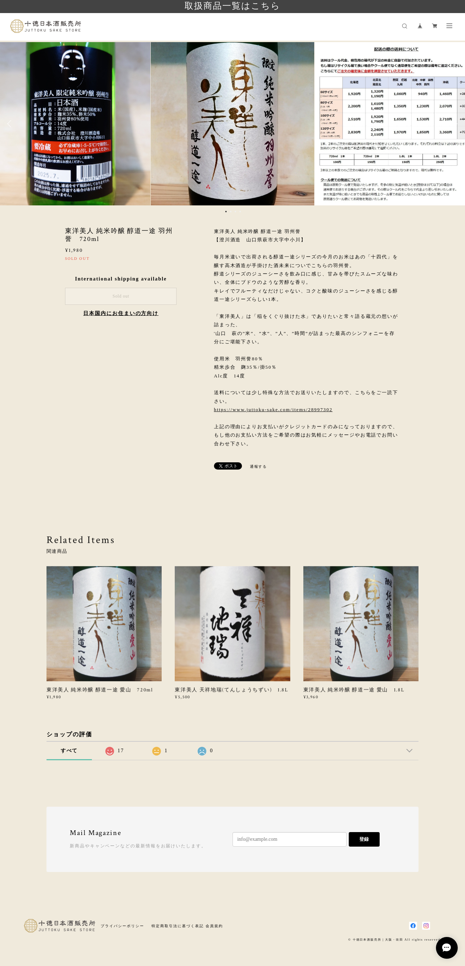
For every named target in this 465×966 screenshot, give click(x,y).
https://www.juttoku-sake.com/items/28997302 (273, 409)
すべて (69, 750)
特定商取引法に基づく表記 (177, 926)
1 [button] (226, 211)
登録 (364, 839)
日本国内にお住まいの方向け (120, 313)
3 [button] (235, 211)
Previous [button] (11, 123)
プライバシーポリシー (122, 926)
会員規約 (214, 926)
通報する (258, 466)
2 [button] (230, 211)
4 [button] (240, 211)
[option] (232, 123)
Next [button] (454, 123)
